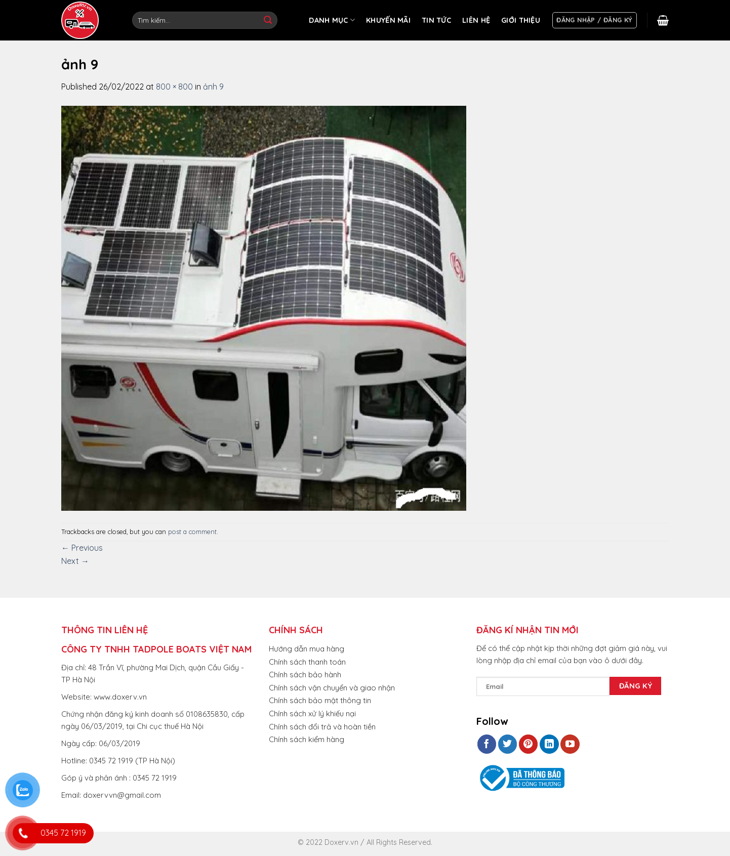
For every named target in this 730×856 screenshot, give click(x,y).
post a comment (192, 531)
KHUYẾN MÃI (388, 20)
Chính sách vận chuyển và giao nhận (332, 687)
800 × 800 (174, 86)
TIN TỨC (436, 20)
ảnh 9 (213, 86)
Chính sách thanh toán (307, 662)
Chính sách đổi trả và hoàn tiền (322, 726)
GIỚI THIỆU (520, 20)
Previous (82, 548)
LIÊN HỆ (476, 20)
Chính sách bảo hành (305, 674)
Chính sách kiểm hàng (306, 739)
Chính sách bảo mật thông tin (320, 700)
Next (75, 561)
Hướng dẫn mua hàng (306, 649)
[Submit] (267, 20)
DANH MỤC (332, 20)
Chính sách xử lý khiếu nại (312, 713)
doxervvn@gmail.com (122, 795)
